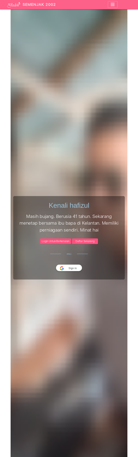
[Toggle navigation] (113, 4)
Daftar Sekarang (85, 241)
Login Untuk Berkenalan (55, 241)
